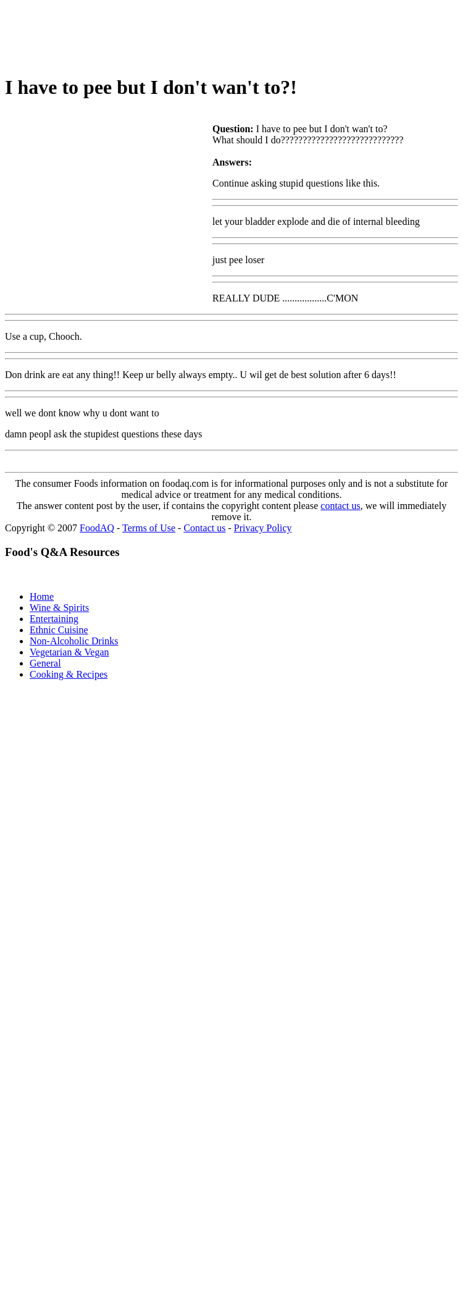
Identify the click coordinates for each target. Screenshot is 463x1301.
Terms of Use (148, 528)
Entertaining (54, 618)
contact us (340, 505)
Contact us (204, 528)
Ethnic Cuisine (59, 630)
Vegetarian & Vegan (69, 652)
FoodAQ (97, 528)
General (45, 663)
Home (42, 596)
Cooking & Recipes (68, 674)
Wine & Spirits (59, 607)
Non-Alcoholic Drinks (74, 641)
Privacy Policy (263, 528)
